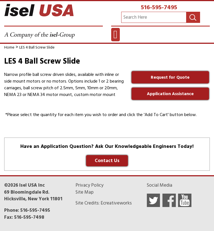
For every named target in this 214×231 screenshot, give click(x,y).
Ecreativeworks (116, 203)
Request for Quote (170, 77)
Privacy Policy (89, 185)
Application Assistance (170, 93)
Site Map (85, 192)
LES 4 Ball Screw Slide (37, 47)
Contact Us (107, 161)
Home (9, 47)
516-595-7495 (159, 7)
